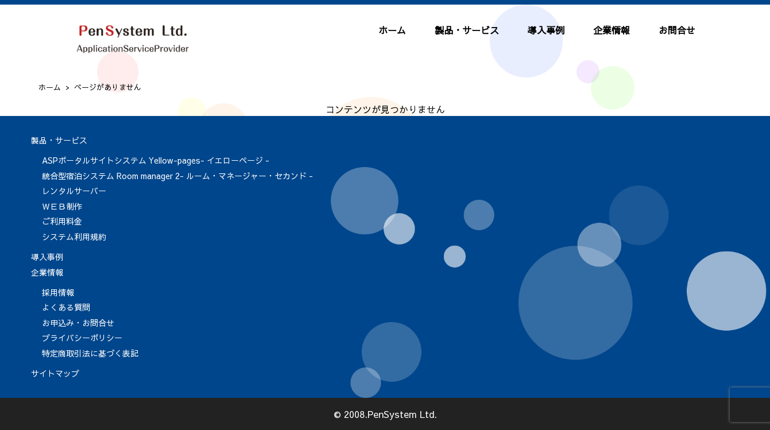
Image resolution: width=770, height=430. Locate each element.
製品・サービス (467, 30)
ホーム (392, 30)
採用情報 (58, 292)
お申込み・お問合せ (78, 322)
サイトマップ (55, 373)
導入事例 (546, 30)
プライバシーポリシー (82, 337)
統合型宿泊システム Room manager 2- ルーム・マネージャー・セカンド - (177, 175)
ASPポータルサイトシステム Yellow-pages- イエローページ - (155, 160)
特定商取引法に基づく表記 (90, 353)
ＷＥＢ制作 (62, 206)
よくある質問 (66, 307)
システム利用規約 (74, 236)
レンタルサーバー (74, 190)
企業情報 (611, 30)
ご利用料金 (62, 221)
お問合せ (677, 30)
